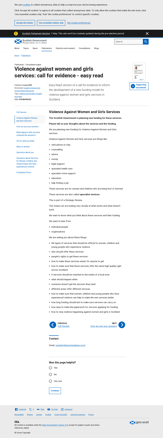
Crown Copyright (60, 415)
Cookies (48, 415)
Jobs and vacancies (77, 415)
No (55, 374)
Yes (55, 367)
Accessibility (19, 415)
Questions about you (25, 152)
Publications (46, 48)
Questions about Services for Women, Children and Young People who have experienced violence (27, 162)
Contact (39, 415)
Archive (30, 415)
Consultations (84, 48)
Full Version (21, 112)
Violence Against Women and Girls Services (26, 119)
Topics (26, 48)
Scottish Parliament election (36, 33)
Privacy (91, 415)
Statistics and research (65, 48)
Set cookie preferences (78, 22)
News (35, 48)
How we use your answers (27, 126)
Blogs (96, 48)
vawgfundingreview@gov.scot (70, 345)
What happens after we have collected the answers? (28, 133)
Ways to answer (23, 147)
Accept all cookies (24, 23)
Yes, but (58, 381)
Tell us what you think (25, 141)
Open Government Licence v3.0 (55, 425)
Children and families (27, 94)
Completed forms (23, 172)
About (16, 48)
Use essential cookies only (51, 23)
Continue (55, 391)
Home (16, 55)
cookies (26, 4)
